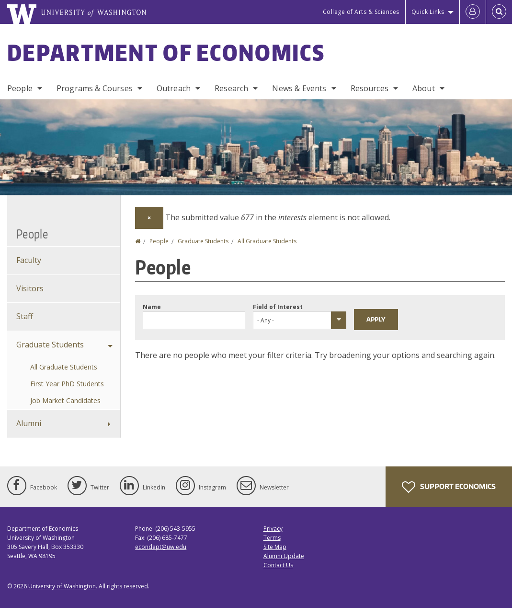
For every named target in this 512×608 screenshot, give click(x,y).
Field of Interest (278, 307)
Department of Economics (166, 52)
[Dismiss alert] (149, 218)
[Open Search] (499, 12)
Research (231, 88)
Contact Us (278, 565)
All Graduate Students (267, 241)
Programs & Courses (95, 88)
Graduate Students (203, 241)
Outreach (174, 88)
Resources (369, 88)
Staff (24, 316)
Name (152, 307)
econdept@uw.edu (160, 547)
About (423, 88)
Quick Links (427, 12)
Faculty (28, 260)
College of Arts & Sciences (361, 12)
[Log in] (473, 12)
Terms (272, 538)
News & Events (299, 88)
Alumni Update (283, 556)
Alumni (28, 423)
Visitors (30, 288)
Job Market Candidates (65, 400)
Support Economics (449, 487)
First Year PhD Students (67, 383)
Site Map (274, 547)
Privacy (273, 529)
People (20, 88)
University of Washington (62, 586)
